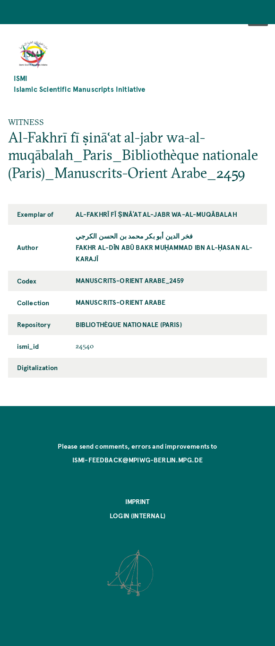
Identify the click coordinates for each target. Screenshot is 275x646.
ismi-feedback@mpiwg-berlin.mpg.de (137, 459)
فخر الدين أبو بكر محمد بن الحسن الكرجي (134, 235)
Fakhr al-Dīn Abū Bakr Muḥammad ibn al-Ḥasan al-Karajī (164, 252)
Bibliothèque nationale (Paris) (129, 324)
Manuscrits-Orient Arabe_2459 (130, 280)
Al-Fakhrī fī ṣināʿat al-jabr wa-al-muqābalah (156, 214)
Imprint (137, 501)
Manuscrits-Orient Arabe (121, 302)
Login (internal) (137, 515)
